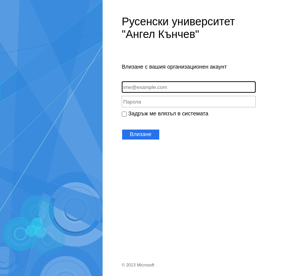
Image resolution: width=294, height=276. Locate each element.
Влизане (141, 134)
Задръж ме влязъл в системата (168, 113)
